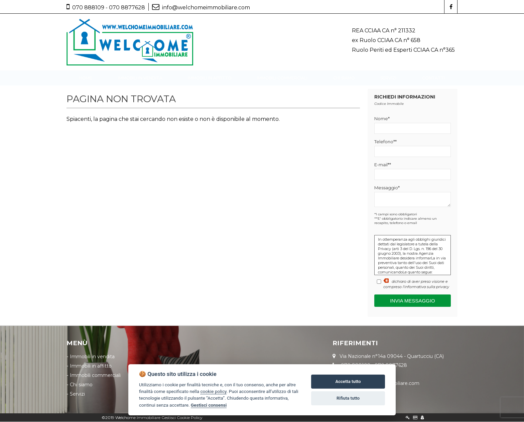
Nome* (382, 119)
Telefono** (385, 142)
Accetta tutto (348, 381)
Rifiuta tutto (348, 398)
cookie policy (213, 391)
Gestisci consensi (209, 405)
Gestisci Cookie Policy (182, 417)
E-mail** (382, 165)
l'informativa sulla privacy (426, 287)
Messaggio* (387, 188)
